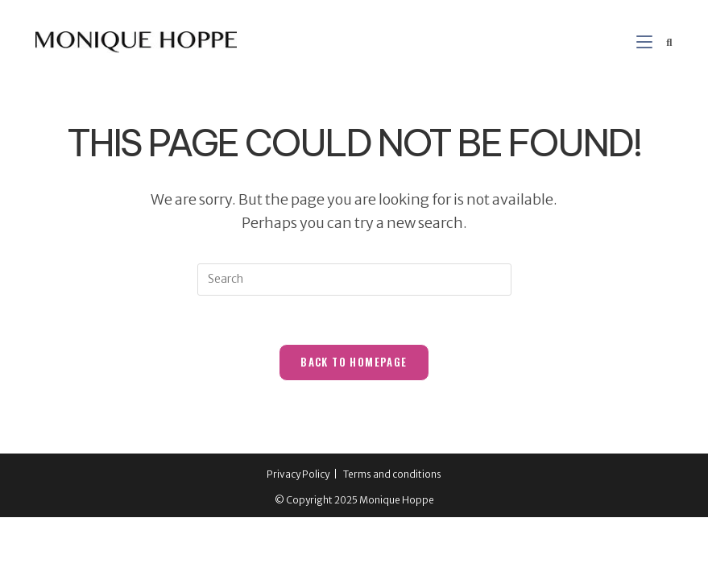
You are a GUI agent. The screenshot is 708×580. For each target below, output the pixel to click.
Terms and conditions (392, 474)
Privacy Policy (298, 474)
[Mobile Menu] (645, 42)
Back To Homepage (353, 362)
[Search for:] (663, 42)
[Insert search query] (354, 279)
